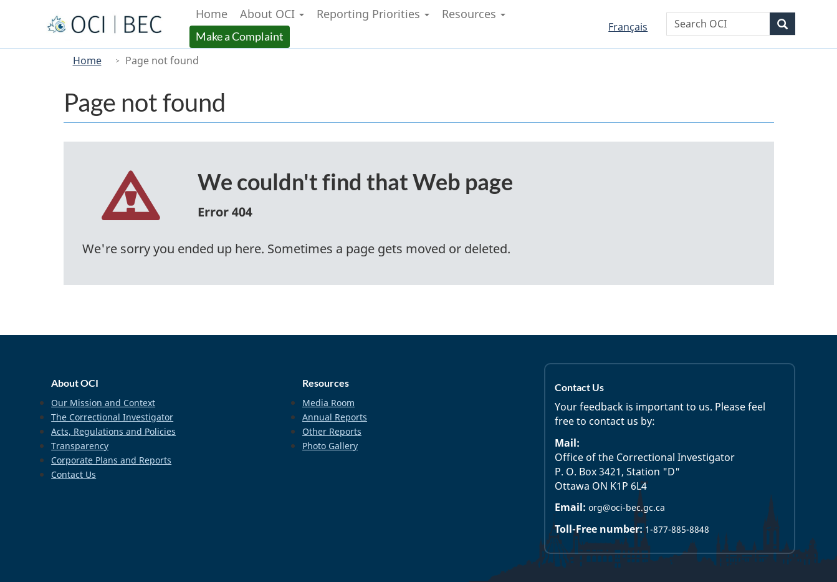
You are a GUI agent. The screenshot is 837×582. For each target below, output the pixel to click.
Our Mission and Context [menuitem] (103, 403)
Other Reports (331, 431)
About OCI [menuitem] (272, 13)
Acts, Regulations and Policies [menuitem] (113, 431)
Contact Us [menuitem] (73, 474)
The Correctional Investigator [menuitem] (112, 417)
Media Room (328, 403)
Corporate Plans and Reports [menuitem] (111, 460)
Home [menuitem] (211, 13)
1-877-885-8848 (677, 529)
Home (87, 60)
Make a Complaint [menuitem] (241, 36)
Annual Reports (334, 417)
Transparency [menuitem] (79, 446)
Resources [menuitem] (473, 13)
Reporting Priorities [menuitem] (373, 13)
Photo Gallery (330, 446)
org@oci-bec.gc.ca (626, 507)
